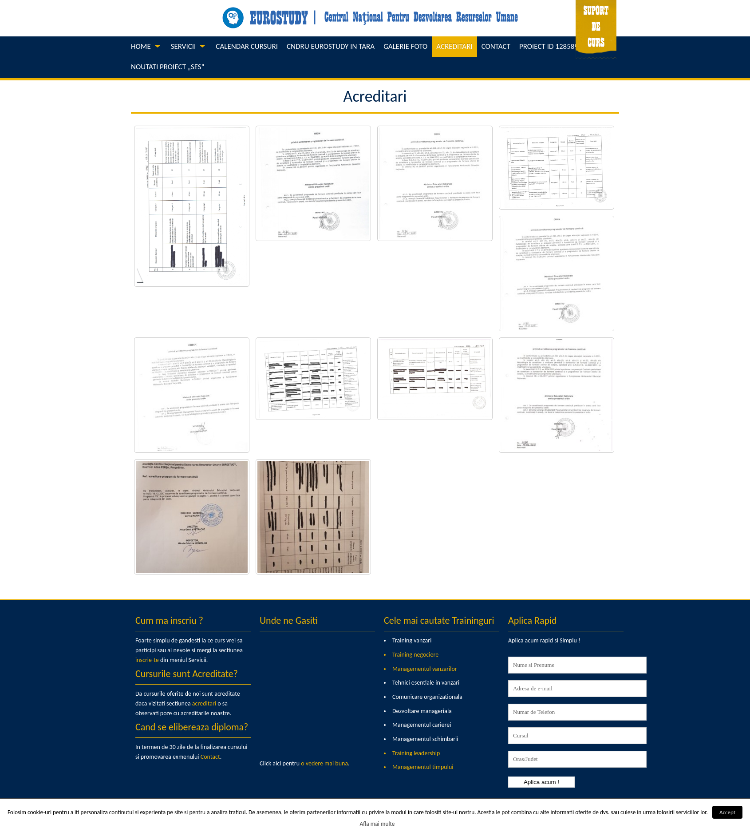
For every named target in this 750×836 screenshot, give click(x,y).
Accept (727, 812)
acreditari (204, 703)
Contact (210, 757)
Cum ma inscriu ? (169, 620)
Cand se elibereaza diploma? (191, 727)
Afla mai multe (377, 824)
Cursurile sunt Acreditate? (186, 674)
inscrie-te (147, 660)
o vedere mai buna (324, 763)
